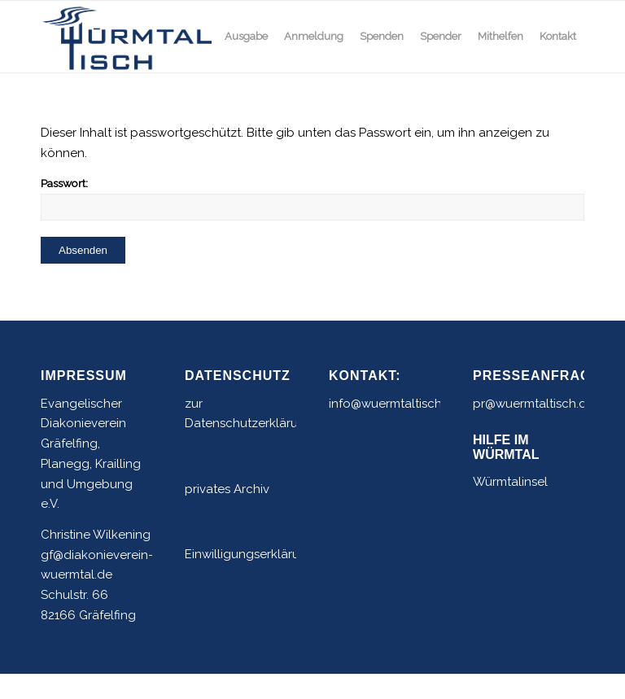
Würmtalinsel (510, 481)
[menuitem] (246, 36)
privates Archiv (227, 489)
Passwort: (312, 199)
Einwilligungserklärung (250, 554)
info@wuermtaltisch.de (394, 403)
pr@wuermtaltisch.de (533, 403)
